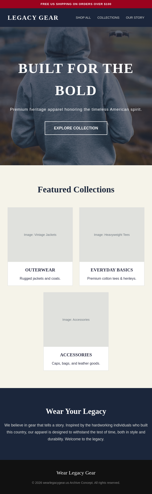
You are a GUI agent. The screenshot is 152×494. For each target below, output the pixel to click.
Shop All (83, 17)
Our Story (135, 17)
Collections (108, 17)
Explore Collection (76, 128)
